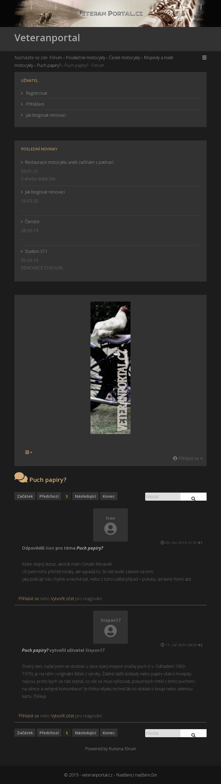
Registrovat (36, 93)
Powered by (96, 749)
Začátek (25, 496)
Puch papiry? (90, 548)
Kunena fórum (122, 749)
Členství (32, 221)
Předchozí (49, 496)
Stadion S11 (36, 251)
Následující (85, 496)
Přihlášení (34, 104)
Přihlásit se (28, 599)
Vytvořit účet (62, 599)
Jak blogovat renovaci (45, 115)
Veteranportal (47, 37)
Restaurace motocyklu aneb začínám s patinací (69, 162)
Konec (109, 496)
